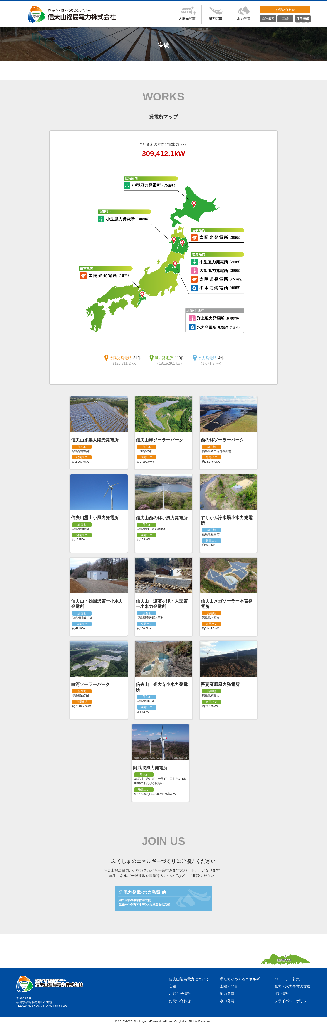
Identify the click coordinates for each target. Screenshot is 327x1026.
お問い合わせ (180, 1001)
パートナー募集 (287, 979)
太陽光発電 (229, 986)
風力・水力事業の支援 (292, 986)
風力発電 (227, 994)
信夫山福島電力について (189, 979)
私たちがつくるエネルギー (241, 979)
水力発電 (227, 1001)
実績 (172, 986)
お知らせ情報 (180, 994)
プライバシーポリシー (292, 1001)
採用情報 (281, 994)
